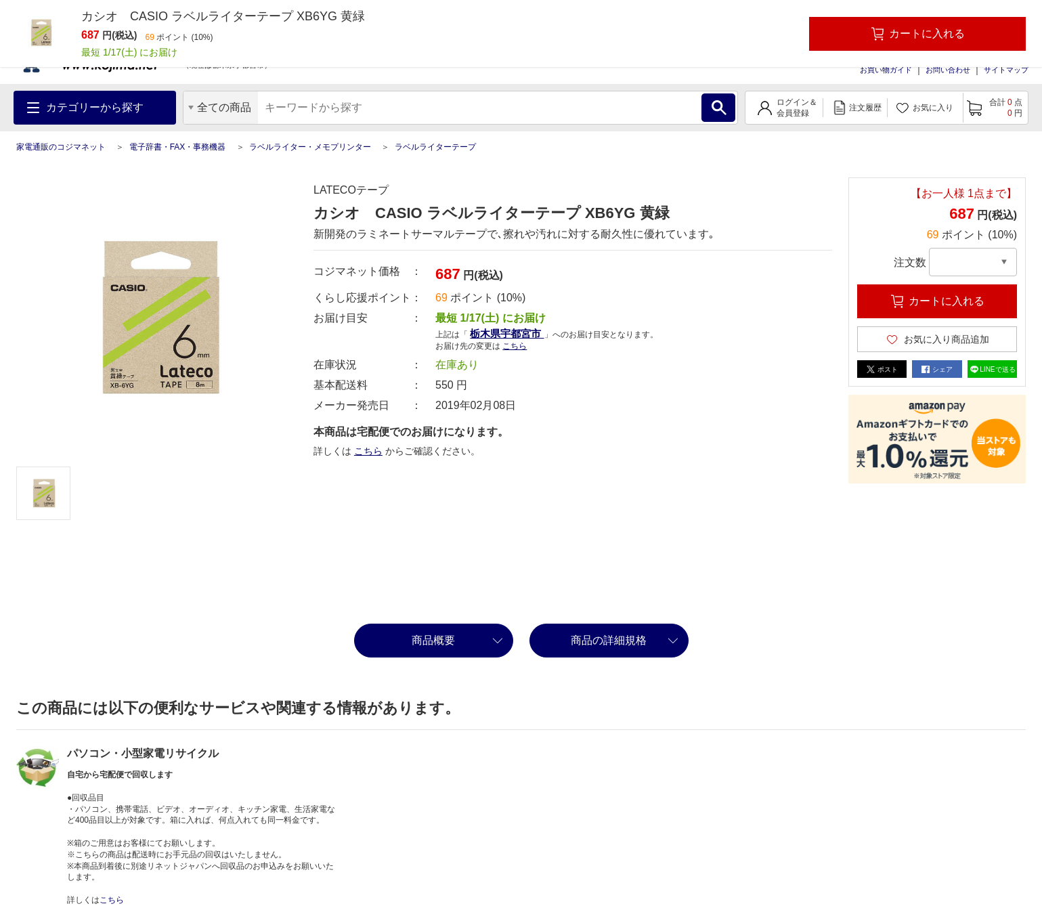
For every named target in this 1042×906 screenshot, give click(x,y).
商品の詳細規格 (609, 640)
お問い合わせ (948, 70)
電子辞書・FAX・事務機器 (177, 147)
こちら (514, 346)
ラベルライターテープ (435, 147)
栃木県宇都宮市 (507, 333)
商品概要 (433, 640)
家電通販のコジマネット (61, 147)
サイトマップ (1006, 70)
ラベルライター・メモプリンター (310, 147)
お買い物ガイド (886, 70)
